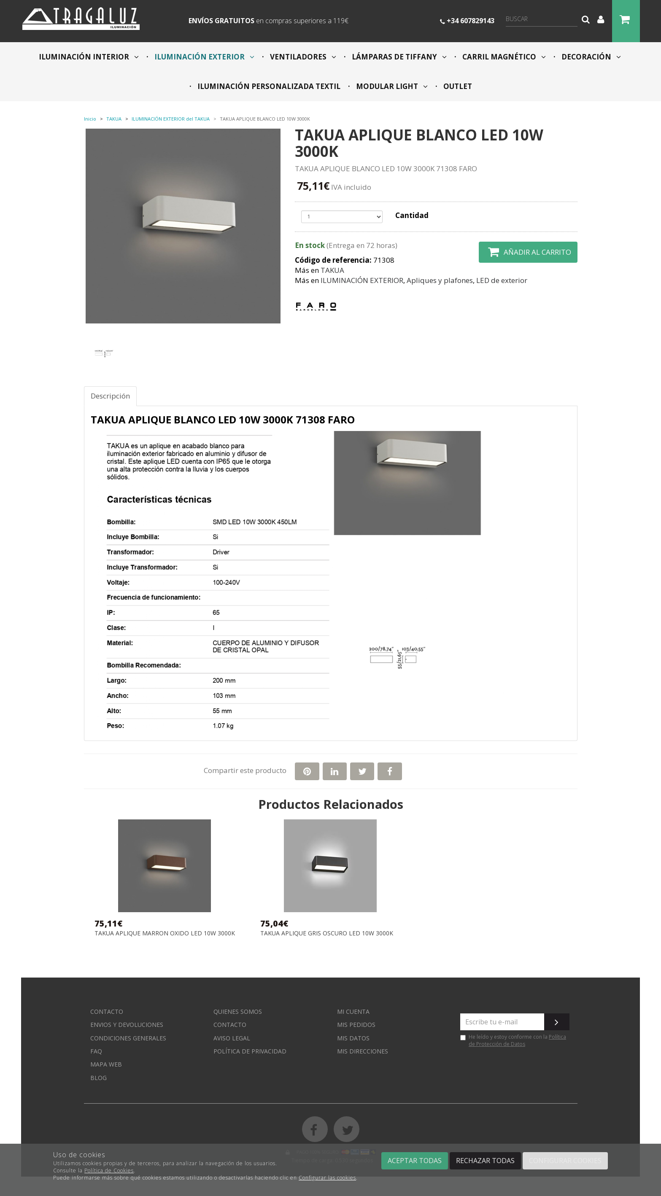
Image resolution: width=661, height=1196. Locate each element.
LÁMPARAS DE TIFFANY (398, 57)
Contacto (106, 1011)
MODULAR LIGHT (391, 86)
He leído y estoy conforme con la (513, 1040)
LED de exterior (501, 280)
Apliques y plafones (440, 280)
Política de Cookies (109, 1170)
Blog (98, 1078)
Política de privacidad (249, 1051)
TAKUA (332, 270)
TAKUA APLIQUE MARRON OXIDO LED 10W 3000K (164, 933)
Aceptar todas (415, 1160)
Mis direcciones (362, 1051)
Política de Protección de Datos (517, 1040)
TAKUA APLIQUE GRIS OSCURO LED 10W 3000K (326, 933)
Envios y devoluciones (126, 1025)
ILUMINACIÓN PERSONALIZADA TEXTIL (268, 86)
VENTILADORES (302, 57)
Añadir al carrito (528, 252)
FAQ (96, 1051)
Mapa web (106, 1064)
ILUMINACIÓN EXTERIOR (203, 57)
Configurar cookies (565, 1160)
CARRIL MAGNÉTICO (503, 57)
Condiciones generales (128, 1038)
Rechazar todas (485, 1160)
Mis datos (353, 1038)
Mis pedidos (356, 1025)
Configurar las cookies (327, 1177)
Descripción (110, 396)
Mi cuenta (353, 1011)
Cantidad (412, 215)
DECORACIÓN (590, 57)
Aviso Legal (231, 1038)
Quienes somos (237, 1011)
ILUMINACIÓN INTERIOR (89, 57)
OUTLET (457, 86)
